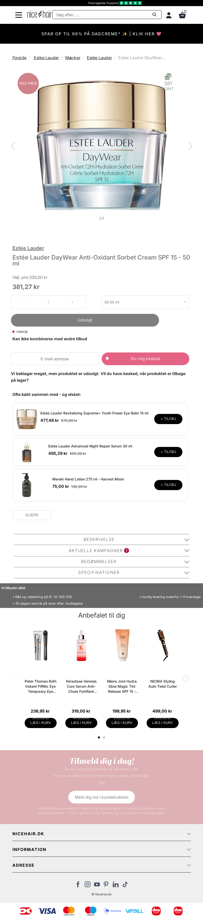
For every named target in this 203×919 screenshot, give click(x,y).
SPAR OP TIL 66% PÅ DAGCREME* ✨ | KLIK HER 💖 (101, 33)
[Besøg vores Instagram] (87, 885)
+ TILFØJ (168, 418)
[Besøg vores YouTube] (97, 885)
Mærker (73, 57)
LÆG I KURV (40, 722)
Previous (14, 146)
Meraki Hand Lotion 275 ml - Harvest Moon (88, 479)
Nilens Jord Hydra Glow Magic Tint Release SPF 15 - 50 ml (122, 686)
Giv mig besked (145, 358)
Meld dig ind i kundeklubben (101, 797)
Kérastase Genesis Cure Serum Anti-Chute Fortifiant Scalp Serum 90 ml (81, 686)
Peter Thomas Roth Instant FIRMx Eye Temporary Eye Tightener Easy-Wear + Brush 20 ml (40, 686)
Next (189, 146)
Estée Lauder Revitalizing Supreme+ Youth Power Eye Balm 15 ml (94, 413)
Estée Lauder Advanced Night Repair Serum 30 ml (90, 446)
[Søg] (107, 14)
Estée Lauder (46, 57)
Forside (19, 57)
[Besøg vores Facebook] (78, 885)
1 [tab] (99, 737)
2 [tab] (105, 737)
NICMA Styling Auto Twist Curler (162, 683)
